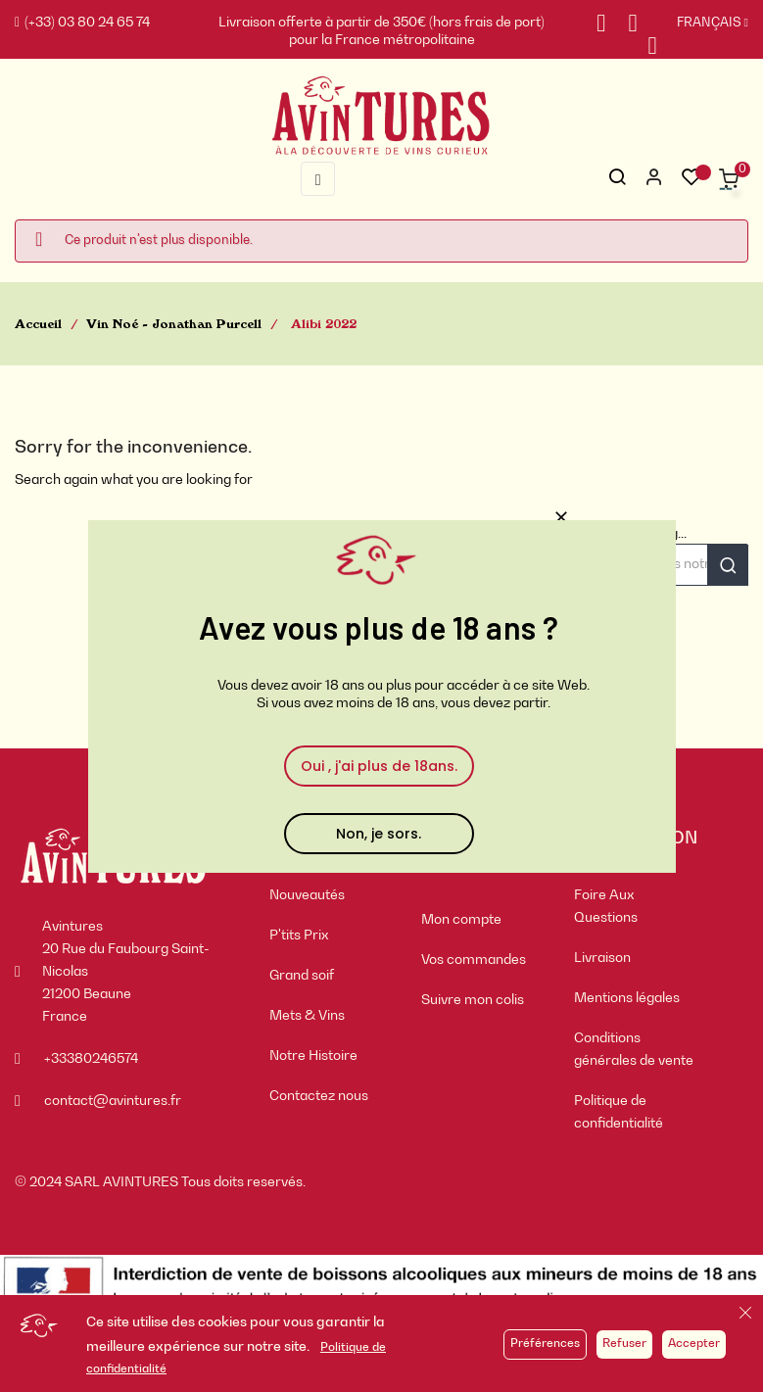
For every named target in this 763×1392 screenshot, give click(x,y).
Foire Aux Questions (606, 906)
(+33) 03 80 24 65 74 (82, 22)
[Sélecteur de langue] (702, 23)
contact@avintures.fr (112, 1101)
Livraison (602, 958)
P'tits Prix (298, 935)
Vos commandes (473, 960)
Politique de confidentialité (618, 1112)
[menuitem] (331, 896)
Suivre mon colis (472, 1000)
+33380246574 (91, 1059)
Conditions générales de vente (633, 1050)
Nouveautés (307, 895)
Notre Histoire (313, 1056)
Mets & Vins (307, 1016)
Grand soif (301, 976)
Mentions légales (627, 998)
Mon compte (461, 920)
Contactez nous (318, 1096)
